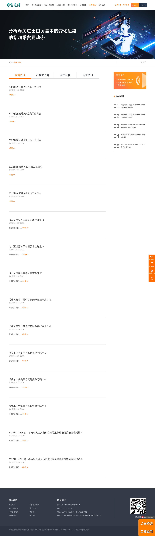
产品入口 (143, 5)
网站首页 (12, 505)
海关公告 (65, 75)
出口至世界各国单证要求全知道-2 (26, 246)
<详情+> (12, 95)
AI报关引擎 (13, 515)
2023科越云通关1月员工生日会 (25, 140)
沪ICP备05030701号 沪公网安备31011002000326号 (82, 515)
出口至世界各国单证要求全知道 (25, 273)
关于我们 (33, 515)
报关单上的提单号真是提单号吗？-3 (27, 353)
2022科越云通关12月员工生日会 (26, 167)
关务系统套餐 (13, 508)
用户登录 (126, 5)
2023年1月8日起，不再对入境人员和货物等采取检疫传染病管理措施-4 (46, 432)
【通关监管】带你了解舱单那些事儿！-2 (30, 300)
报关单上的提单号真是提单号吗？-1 (27, 406)
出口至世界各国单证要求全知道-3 (26, 220)
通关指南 (33, 508)
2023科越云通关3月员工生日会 (25, 87)
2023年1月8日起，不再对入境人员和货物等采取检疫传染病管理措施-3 (46, 459)
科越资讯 (20, 75)
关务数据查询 (34, 505)
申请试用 (135, 5)
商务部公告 (42, 75)
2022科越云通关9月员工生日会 (25, 193)
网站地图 (86, 530)
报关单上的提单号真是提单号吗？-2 (27, 379)
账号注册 (118, 5)
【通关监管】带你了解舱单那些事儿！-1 (30, 326)
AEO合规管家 (14, 512)
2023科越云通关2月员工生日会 (25, 113)
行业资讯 (88, 75)
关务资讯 (33, 512)
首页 (10, 62)
